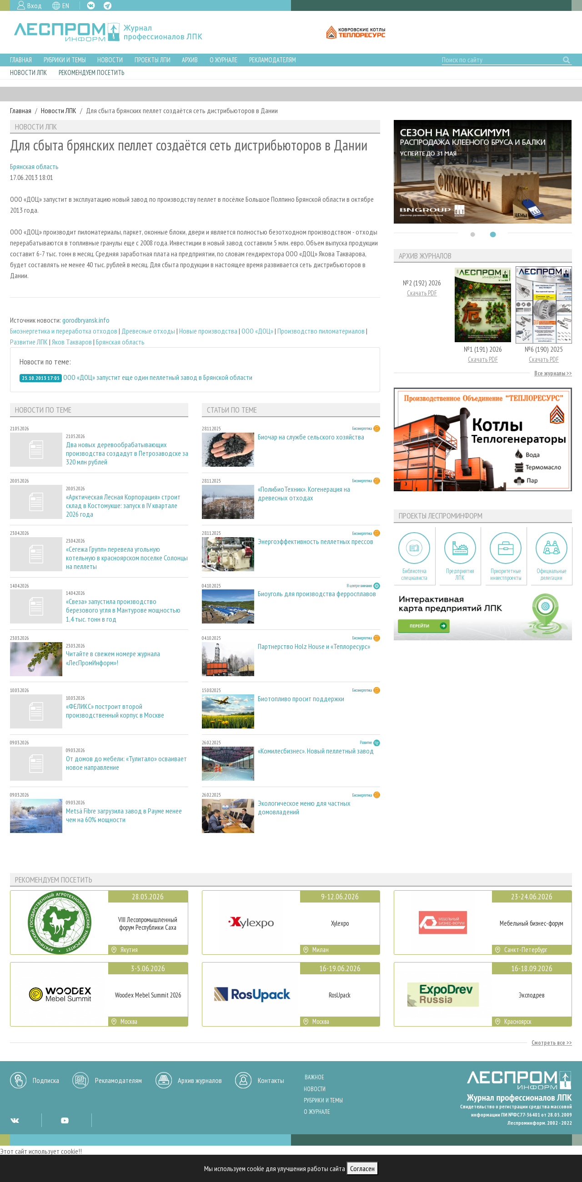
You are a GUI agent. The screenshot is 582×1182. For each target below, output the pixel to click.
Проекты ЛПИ (153, 59)
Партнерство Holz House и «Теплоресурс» (314, 646)
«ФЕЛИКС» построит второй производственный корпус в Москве (115, 710)
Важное (314, 1077)
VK (91, 5)
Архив (190, 59)
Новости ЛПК (28, 72)
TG (107, 6)
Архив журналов (200, 1080)
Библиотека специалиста (414, 574)
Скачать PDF (422, 293)
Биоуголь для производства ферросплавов (317, 593)
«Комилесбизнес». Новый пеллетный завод (316, 751)
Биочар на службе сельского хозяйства (311, 437)
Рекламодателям (272, 59)
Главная (21, 59)
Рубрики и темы (65, 59)
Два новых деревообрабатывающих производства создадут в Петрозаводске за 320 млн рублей (127, 453)
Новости (110, 59)
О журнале (223, 59)
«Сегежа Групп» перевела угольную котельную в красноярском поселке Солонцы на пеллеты (127, 558)
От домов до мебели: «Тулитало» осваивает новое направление (126, 763)
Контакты (271, 1080)
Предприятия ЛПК (460, 574)
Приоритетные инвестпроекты (506, 574)
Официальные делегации (552, 574)
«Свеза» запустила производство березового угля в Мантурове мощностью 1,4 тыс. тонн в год (123, 610)
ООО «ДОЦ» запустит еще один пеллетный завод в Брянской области (157, 377)
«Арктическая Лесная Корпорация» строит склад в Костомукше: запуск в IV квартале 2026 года (123, 506)
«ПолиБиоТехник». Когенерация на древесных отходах (304, 493)
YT (64, 1120)
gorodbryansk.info (86, 319)
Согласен (362, 1168)
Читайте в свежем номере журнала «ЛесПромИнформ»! (113, 658)
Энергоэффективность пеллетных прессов (315, 541)
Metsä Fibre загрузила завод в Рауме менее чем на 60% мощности (124, 815)
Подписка (46, 1080)
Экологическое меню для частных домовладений (304, 807)
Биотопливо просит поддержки (301, 698)
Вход (34, 5)
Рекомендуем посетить (91, 72)
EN (65, 5)
